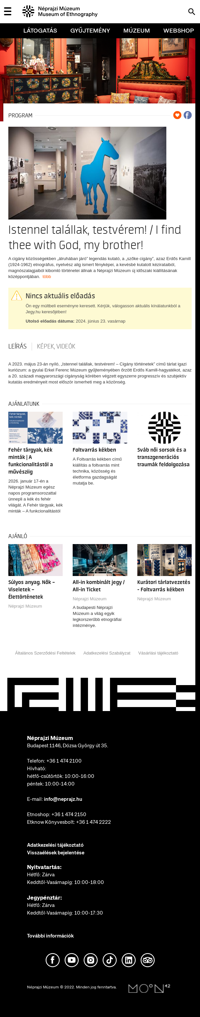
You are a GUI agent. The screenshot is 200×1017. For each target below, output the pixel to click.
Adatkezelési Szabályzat (106, 653)
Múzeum (136, 30)
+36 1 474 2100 (64, 761)
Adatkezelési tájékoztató (55, 845)
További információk (50, 936)
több (47, 276)
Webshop (178, 30)
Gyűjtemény (90, 30)
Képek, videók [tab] (56, 346)
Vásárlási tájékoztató (158, 653)
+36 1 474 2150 (68, 814)
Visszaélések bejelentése (55, 852)
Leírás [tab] (17, 346)
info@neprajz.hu (63, 799)
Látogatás (40, 30)
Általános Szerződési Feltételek (45, 653)
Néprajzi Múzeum (25, 606)
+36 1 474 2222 (93, 822)
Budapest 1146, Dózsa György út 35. (67, 745)
